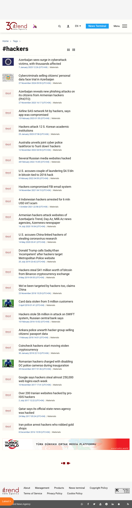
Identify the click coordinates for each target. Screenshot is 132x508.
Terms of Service (33, 493)
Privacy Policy (54, 493)
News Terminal (97, 26)
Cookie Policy (74, 493)
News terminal (77, 487)
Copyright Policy (99, 487)
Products (59, 487)
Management (42, 487)
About (27, 487)
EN (76, 26)
